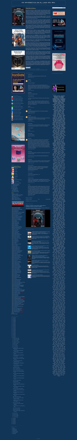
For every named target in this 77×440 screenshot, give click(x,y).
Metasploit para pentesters (19, 296)
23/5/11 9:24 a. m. (31, 90)
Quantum (59, 160)
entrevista (63, 217)
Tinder (63, 249)
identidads (59, 369)
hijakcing (54, 368)
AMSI (59, 300)
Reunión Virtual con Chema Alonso (18, 98)
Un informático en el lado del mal (38, 2)
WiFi (56, 123)
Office (53, 154)
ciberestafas (63, 160)
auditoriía (55, 362)
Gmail (64, 134)
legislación (58, 173)
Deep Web (59, 179)
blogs (59, 135)
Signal (56, 293)
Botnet (58, 171)
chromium (60, 296)
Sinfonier (56, 181)
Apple (58, 107)
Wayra (54, 147)
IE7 (62, 229)
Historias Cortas (17, 221)
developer (59, 151)
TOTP (62, 169)
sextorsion (54, 227)
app (63, 203)
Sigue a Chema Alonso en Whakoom (18, 103)
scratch (63, 244)
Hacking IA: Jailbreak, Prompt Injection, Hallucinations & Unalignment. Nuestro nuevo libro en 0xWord (36, 206)
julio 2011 (14, 344)
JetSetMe (64, 339)
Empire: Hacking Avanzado (18, 250)
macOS (55, 175)
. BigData (64, 321)
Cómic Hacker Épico (17, 280)
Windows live (60, 250)
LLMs (58, 112)
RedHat (61, 221)
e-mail (63, 112)
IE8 (59, 276)
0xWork (53, 322)
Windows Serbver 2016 (55, 314)
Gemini (62, 139)
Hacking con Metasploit (18, 262)
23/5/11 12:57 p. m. (31, 149)
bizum (64, 315)
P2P (64, 183)
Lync (60, 342)
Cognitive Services (56, 121)
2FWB (57, 245)
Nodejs (57, 266)
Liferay (59, 341)
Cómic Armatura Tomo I (18, 259)
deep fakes (54, 223)
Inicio (39, 199)
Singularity (59, 293)
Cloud (57, 146)
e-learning (63, 297)
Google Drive (55, 275)
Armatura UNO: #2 (17, 248)
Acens (57, 272)
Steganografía (55, 249)
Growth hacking (60, 264)
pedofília (60, 370)
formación (60, 101)
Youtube (55, 128)
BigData (60, 121)
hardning (64, 367)
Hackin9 (55, 276)
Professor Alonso (15, 187)
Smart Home (55, 207)
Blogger (54, 194)
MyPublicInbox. (54, 346)
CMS (63, 228)
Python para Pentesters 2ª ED (19, 282)
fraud (62, 318)
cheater (57, 296)
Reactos (62, 291)
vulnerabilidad (54, 300)
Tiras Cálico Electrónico (18, 251)
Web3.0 (64, 268)
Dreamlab (14, 171)
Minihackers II (17, 210)
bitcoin (60, 126)
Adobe (59, 227)
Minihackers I (17, 211)
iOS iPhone (61, 368)
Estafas (64, 115)
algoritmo (60, 232)
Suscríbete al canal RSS (16, 115)
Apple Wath (63, 324)
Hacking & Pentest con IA (18, 212)
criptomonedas (58, 127)
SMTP (58, 241)
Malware (62, 102)
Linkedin (59, 182)
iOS (60, 112)
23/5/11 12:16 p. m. (31, 136)
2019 (13, 326)
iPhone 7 (60, 319)
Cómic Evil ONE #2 (17, 252)
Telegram (62, 150)
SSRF (60, 267)
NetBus (54, 347)
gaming (64, 154)
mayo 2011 (15, 347)
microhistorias (55, 149)
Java (64, 153)
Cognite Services (62, 273)
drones (63, 196)
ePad (58, 363)
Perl (61, 266)
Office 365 (57, 199)
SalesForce (57, 292)
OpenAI (59, 146)
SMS (63, 137)
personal (55, 113)
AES (64, 271)
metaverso (59, 153)
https (56, 153)
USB (58, 193)
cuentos (64, 204)
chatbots (63, 207)
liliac (53, 320)
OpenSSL (54, 225)
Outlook (58, 216)
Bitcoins (54, 132)
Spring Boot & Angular (18, 257)
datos (58, 176)
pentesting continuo (59, 244)
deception (57, 270)
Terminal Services (62, 161)
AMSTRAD (60, 197)
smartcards (60, 299)
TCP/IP (57, 231)
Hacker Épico (16, 295)
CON (61, 129)
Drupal (53, 247)
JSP (55, 265)
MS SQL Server (59, 169)
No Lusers (58, 108)
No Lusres (56, 347)
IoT (55, 135)
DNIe (55, 201)
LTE (53, 288)
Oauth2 (54, 199)
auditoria (62, 315)
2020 (13, 325)
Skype (61, 202)
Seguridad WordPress (18, 272)
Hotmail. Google (54, 336)
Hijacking (62, 162)
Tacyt (55, 154)
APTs (53, 272)
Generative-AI (59, 114)
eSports (54, 298)
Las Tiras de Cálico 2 (18, 228)
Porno (53, 248)
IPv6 (53, 131)
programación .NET (62, 181)
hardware (62, 125)
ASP (54, 253)
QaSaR (29, 138)
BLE (53, 201)
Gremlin (62, 247)
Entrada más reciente (29, 199)
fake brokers (59, 318)
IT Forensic (14, 174)
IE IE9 (63, 129)
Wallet (57, 250)
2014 (13, 333)
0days (55, 245)
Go (55, 247)
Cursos (55, 102)
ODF (59, 168)
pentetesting (64, 371)
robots (54, 161)
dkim (57, 196)
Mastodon (58, 230)
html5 (63, 226)
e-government (63, 317)
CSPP (64, 197)
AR (62, 322)
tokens (59, 129)
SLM (63, 221)
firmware (61, 365)
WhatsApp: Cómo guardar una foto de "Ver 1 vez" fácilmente (40, 236)
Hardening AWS (17, 223)
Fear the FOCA (15, 186)
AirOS (57, 323)
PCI (56, 290)
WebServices (63, 294)
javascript (56, 147)
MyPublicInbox (55, 100)
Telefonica (60, 249)
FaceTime (54, 264)
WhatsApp (54, 115)
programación (63, 128)
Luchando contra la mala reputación (18, 388)
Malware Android (17, 276)
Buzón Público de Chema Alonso (17, 99)
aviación (64, 295)
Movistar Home (58, 122)
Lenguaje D (56, 341)
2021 (13, 324)
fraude (62, 122)
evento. (61, 364)
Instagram (54, 169)
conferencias (62, 99)
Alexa (58, 177)
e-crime (58, 145)
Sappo (64, 248)
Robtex (64, 291)
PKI (56, 225)
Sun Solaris (58, 203)
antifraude (54, 270)
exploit (59, 130)
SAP (53, 292)
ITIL (64, 336)
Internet (55, 108)
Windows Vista (63, 124)
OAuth (64, 206)
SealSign (60, 216)
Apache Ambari (60, 323)
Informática (54, 337)
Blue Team (57, 194)
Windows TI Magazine (59, 185)
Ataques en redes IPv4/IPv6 (18, 300)
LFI (64, 229)
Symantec (58, 312)
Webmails (54, 183)
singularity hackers (55, 168)
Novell (64, 247)
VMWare (60, 294)
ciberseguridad (62, 98)
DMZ (57, 229)
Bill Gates (62, 245)
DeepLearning (62, 175)
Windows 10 (57, 136)
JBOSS (61, 287)
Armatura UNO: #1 (17, 249)
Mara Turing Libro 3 (17, 235)
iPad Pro (64, 368)
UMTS (54, 250)
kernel (54, 205)
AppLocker (60, 324)
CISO (63, 205)
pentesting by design (55, 371)
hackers (60, 104)
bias (55, 196)
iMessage (54, 244)
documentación (55, 174)
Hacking (55, 95)
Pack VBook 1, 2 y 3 (15, 196)
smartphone (56, 162)
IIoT (61, 336)
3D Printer (63, 200)
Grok (62, 275)
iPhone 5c (57, 319)
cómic (61, 172)
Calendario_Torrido (56, 178)
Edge (59, 219)
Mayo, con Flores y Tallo (16, 402)
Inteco (59, 337)
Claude (64, 168)
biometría (60, 155)
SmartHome (59, 158)
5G (64, 252)
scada (57, 197)
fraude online (62, 145)
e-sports (61, 226)
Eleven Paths (62, 107)
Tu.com (54, 185)
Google (58, 99)
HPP (64, 275)
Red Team (16, 260)
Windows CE (62, 313)
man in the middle (63, 298)
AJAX (59, 322)
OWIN (64, 347)
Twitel (57, 184)
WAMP (53, 358)
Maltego (60, 277)
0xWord (62, 97)
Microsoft (60, 115)
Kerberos (58, 265)
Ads (53, 224)
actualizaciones (55, 295)
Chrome (55, 152)
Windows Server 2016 (18, 199)
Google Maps (58, 247)
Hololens (63, 335)
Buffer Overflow (59, 239)
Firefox (54, 134)
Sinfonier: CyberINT (17, 275)
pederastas (55, 320)
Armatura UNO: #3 (17, 247)
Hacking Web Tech (17, 274)
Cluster (16, 278)
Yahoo (64, 185)
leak (59, 147)
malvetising (64, 369)
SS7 (54, 292)
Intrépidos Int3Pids (15, 381)
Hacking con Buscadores (17, 306)
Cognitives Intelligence (61, 246)
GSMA (55, 220)
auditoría (60, 116)
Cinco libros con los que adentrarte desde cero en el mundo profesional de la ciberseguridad (40, 241)
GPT (60, 138)
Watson (58, 358)
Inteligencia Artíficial (55, 338)
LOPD (60, 171)
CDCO (56, 254)
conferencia (55, 151)
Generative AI (62, 130)
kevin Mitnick (58, 223)
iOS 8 (58, 368)
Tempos (60, 109)
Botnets (59, 162)
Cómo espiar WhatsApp (35, 265)
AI (58, 97)
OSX (54, 290)
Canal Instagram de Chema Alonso (18, 119)
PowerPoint (54, 291)
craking (60, 362)
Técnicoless (62, 152)
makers (62, 170)
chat (57, 183)
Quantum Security (17, 209)
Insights (57, 337)
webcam (54, 180)
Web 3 (61, 358)
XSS (56, 129)
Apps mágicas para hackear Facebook (37, 274)
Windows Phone (56, 232)
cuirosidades (54, 363)
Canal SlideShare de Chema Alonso (18, 116)
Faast (60, 149)
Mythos (62, 289)
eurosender (58, 364)
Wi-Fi (64, 242)
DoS (59, 229)
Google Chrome (55, 137)
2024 (13, 320)
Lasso (63, 276)
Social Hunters (17, 229)
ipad (54, 129)
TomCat (62, 312)
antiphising (59, 315)
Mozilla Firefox (63, 182)
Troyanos (58, 152)
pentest (59, 103)
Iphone (64, 104)
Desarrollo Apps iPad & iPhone (19, 299)
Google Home (62, 209)
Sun (60, 199)
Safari (62, 225)
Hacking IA (16, 208)
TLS (58, 249)
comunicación (55, 297)
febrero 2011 (15, 415)
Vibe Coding (57, 242)
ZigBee (59, 361)
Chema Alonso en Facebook (17, 112)
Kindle (57, 340)
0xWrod (56, 322)
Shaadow (64, 292)
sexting (57, 205)
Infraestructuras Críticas (18, 271)
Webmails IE (54, 359)
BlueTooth (55, 150)
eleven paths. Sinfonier (62, 363)
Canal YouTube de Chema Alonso (18, 118)
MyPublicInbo (58, 345)
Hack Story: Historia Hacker (17, 380)
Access (55, 272)
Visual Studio (58, 222)
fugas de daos (61, 366)
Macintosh (57, 288)
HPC (54, 335)
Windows (54, 106)
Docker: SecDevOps (17, 261)
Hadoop (63, 240)
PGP (62, 192)
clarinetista (29, 133)
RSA (64, 195)
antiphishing (63, 199)
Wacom (55, 358)
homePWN (54, 319)
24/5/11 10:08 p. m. (31, 175)
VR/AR (54, 179)
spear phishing (60, 205)
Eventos (58, 95)
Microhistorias (16, 294)
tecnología (61, 208)
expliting (57, 365)
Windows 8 (55, 145)
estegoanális (56, 318)
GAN (56, 206)
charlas (58, 102)
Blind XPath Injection (59, 228)
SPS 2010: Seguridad (17, 309)
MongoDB (54, 266)
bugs (59, 124)
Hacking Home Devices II (18, 213)
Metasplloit (56, 344)
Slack (62, 293)
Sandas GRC (63, 267)
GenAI (57, 105)
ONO (58, 347)
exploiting (57, 134)
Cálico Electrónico (15, 188)
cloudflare (57, 156)
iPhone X (62, 319)
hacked (59, 148)
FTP (61, 219)
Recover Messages (57, 248)
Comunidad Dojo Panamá (16, 179)
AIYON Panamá (15, 181)
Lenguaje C (55, 277)
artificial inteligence (60, 295)
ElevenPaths (55, 101)
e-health (57, 217)
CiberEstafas (16, 232)
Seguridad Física (62, 131)
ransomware (54, 171)
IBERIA (60, 336)
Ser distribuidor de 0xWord (15, 184)
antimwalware (56, 315)
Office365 (56, 195)
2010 (13, 418)
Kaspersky (63, 287)
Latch (58, 104)
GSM (56, 182)
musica (54, 299)
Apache (61, 132)
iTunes (53, 369)
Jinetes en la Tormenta (18, 238)
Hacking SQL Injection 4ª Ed (19, 301)
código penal (53, 317)
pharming (64, 320)
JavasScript (58, 339)
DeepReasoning (57, 240)
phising (53, 321)
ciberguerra (56, 148)
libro (57, 135)
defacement (63, 251)
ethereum (59, 174)
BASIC (63, 253)
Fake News (57, 157)
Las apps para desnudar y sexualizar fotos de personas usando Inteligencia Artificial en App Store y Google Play (41, 231)
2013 (13, 334)
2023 (13, 321)
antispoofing (57, 243)
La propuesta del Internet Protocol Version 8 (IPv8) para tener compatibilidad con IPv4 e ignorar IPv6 (40, 270)
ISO (63, 336)
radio (62, 153)
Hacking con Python (17, 281)
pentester (54, 172)
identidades (56, 369)
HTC (55, 335)
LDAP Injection (55, 160)
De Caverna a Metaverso (18, 226)
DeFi (59, 209)
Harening (61, 335)
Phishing (53, 124)
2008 (13, 421)
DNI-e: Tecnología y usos (17, 308)
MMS (53, 343)
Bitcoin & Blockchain (17, 269)
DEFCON (57, 209)
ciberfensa (54, 316)
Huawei (57, 336)
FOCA (57, 109)
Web (59, 358)
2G (63, 252)
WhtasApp (58, 359)
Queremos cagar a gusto (16, 409)
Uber (57, 294)
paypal (56, 252)
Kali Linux (63, 159)
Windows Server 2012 (18, 297)
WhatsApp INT (17, 225)
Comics (58, 106)
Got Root (16, 273)
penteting (57, 299)
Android (55, 107)
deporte (61, 243)
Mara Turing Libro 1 (17, 237)
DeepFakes (58, 128)
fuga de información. (57, 366)
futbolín (64, 366)
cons (54, 138)
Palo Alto (61, 290)
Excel (60, 159)
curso (59, 172)
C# (56, 273)
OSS (62, 347)
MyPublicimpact (14, 430)
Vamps (61, 268)
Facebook (62, 113)
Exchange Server (61, 184)
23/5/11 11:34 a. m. (31, 131)
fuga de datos (62, 136)
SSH (56, 193)
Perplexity (61, 178)
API (56, 179)
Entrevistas (59, 111)
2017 (13, 329)
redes (57, 116)
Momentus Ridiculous (61, 198)
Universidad (56, 110)
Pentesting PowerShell (18, 279)
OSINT (57, 124)
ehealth (60, 217)
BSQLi (64, 208)
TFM (60, 312)
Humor (63, 101)
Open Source (55, 130)
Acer (55, 323)
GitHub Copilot (59, 220)
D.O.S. (54, 209)
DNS (53, 135)
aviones (54, 296)
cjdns (63, 316)
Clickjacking (54, 229)
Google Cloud (55, 198)
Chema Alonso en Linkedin (16, 113)
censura (54, 251)
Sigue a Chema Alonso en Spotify (18, 106)
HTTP (59, 150)
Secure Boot (60, 292)
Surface (54, 312)
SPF (53, 196)
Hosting (57, 276)
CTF (58, 254)
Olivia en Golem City (18, 214)
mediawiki (55, 370)
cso (60, 251)
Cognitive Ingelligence (62, 254)
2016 (13, 330)
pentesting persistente (56, 208)
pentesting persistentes (59, 320)
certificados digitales (55, 204)
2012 (13, 335)
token (58, 159)
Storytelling (16, 224)
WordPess (54, 361)
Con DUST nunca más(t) (16, 382)
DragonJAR (14, 168)
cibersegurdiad (61, 316)
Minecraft (61, 344)
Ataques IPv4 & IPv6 (17, 198)
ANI (61, 322)
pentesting (56, 97)
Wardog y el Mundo (17, 292)
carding (63, 250)
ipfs (64, 319)
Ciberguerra (16, 215)
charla (64, 171)
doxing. (57, 363)
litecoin (56, 271)
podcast (62, 135)
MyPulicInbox (61, 346)
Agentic (60, 180)
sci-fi (61, 200)
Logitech (54, 342)
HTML (62, 180)
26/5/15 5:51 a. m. (31, 195)
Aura (57, 115)
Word (53, 315)
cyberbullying (57, 226)
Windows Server (55, 126)
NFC (54, 195)
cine (61, 168)
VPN (61, 173)
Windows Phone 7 (58, 360)
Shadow (54, 293)
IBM (64, 180)
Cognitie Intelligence (55, 274)
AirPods (56, 253)
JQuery (56, 339)
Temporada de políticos (16, 367)
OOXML (61, 157)
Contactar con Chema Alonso (17, 96)
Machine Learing (59, 343)
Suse (63, 293)
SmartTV (62, 146)
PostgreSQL (54, 267)
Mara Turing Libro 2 (17, 236)
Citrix (58, 149)
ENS (56, 192)
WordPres (57, 361)
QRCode (57, 291)
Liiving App (61, 341)
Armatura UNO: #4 (17, 246)
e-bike (60, 297)
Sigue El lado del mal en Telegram (17, 100)
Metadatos (60, 110)
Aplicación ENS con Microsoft (18, 302)
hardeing (59, 367)
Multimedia (54, 216)
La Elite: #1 (16, 245)
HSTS (61, 240)
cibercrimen (60, 123)
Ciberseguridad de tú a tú (18, 227)
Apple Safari (56, 224)
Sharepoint (54, 222)
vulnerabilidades (62, 193)
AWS (57, 227)
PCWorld (62, 148)
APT (60, 156)
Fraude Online (16, 305)
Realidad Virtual (58, 221)
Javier (29, 115)
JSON (61, 276)
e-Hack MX (14, 176)
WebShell (64, 358)
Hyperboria (56, 287)
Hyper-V (54, 287)
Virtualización (61, 242)
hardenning (61, 367)
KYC (53, 340)
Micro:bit (60, 289)
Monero (63, 265)
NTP (64, 289)
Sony (56, 268)
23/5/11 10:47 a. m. (31, 113)
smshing (63, 299)
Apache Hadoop (60, 253)
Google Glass (59, 275)
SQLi (53, 181)
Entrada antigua (48, 199)
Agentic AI (57, 218)
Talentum (58, 154)
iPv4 (54, 146)
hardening (56, 103)
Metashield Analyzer (55, 289)
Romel (29, 109)
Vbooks (54, 226)
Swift (55, 312)
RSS (64, 179)
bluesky (57, 362)
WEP (60, 313)
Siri (58, 181)
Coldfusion (59, 274)
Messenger (58, 206)
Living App (63, 149)
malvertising (59, 271)
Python (54, 116)
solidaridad (56, 321)
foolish (54, 200)
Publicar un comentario (29, 197)
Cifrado (55, 125)
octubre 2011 (15, 340)
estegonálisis (55, 364)
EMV (62, 274)
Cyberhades (14, 433)
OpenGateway (61, 195)
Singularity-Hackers (15, 431)
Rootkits (61, 230)
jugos (61, 369)
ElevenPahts (60, 224)
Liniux (64, 341)
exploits (61, 154)
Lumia (58, 342)
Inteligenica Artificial (60, 338)
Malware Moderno (17, 233)
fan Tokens (63, 155)
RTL (59, 291)
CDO (57, 172)
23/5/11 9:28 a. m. (31, 107)
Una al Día (15, 307)
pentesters (57, 175)
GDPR (64, 194)
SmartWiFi (54, 184)
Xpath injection (60, 269)
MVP (64, 220)
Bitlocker (54, 254)
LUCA (63, 114)
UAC (57, 155)
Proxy (58, 161)
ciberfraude (57, 316)
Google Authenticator (59, 201)
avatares (63, 232)
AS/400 (64, 322)
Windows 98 (61, 359)
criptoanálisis (60, 204)
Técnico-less (54, 155)
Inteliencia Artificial (63, 337)
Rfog (28, 79)
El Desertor (29, 173)
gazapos (53, 367)
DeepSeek (55, 176)
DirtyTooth (60, 194)
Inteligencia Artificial (55, 98)
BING (58, 131)
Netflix (61, 206)
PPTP (56, 241)
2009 (13, 419)
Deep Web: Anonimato (18, 277)
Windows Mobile (62, 231)
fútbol (63, 243)
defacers (58, 297)
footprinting (59, 170)
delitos (53, 252)
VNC (58, 313)
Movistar (63, 123)
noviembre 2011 (15, 339)
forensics (59, 183)
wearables (61, 321)
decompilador (57, 317)
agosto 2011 (15, 343)
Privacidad (55, 99)
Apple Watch (63, 272)
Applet (54, 273)
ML (64, 184)
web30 (61, 252)
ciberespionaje (61, 133)
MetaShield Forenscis (62, 288)
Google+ (57, 264)
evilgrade (56, 298)
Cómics (55, 114)
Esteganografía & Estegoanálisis (19, 285)
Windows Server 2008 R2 (62, 314)
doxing (60, 196)
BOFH (59, 245)
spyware (64, 223)
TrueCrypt (59, 268)
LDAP (54, 156)
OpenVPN (59, 266)
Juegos (56, 131)
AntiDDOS (62, 227)
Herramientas (58, 125)
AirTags (61, 300)
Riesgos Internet (17, 258)
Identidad (60, 105)
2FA (61, 127)
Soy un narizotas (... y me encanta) (18, 357)
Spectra (63, 109)
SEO (63, 178)
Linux (63, 105)
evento (55, 218)
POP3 (58, 290)
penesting (63, 370)
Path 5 (64, 192)
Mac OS (56, 343)
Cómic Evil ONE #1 (17, 256)
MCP (55, 288)
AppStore (60, 272)
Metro (59, 344)
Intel (62, 220)
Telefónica (63, 100)
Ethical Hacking (17, 197)
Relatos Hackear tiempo (18, 234)
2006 (13, 423)
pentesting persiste (60, 371)
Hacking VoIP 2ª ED (17, 293)
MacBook (63, 224)
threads (59, 321)
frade (53, 366)
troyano (54, 182)
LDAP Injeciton (63, 340)
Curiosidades (61, 96)
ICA (54, 241)
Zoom (63, 269)
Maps (60, 265)
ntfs (58, 370)
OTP (57, 202)
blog (58, 133)
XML (57, 269)
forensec (64, 365)
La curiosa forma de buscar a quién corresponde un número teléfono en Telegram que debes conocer (40, 246)
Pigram (64, 266)
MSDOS (55, 230)
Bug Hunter (16, 207)
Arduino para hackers (18, 195)
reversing (60, 176)
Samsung (61, 241)
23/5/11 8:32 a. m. (31, 77)
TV (64, 225)
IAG (54, 265)
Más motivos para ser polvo (17, 396)
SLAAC (62, 248)
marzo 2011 (15, 414)
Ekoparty (14, 173)
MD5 (62, 342)
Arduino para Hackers (17, 254)
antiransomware (59, 207)
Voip (63, 173)
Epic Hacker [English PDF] (18, 283)
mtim (56, 370)
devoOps (61, 317)
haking (64, 318)
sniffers (54, 192)
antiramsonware (63, 361)
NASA (64, 346)
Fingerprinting (62, 106)
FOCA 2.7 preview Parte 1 (16, 368)
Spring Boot (16, 253)
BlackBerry (55, 246)
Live (57, 277)
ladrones (54, 271)
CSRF (54, 206)
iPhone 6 (59, 298)
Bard (62, 183)
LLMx (53, 341)
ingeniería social (57, 200)
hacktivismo (63, 174)
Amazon (63, 151)
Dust (62, 179)
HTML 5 (64, 264)
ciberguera (63, 296)
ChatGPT (58, 113)
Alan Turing (64, 300)
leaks (61, 223)
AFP (57, 300)
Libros (60, 100)
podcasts (60, 134)
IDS (61, 229)
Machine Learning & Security (19, 255)
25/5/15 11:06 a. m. (31, 182)
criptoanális (62, 362)
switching (62, 271)
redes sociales (58, 139)
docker (54, 153)
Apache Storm (57, 324)
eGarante (60, 270)
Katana (55, 340)
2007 (13, 422)
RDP (59, 202)
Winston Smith (30, 165)
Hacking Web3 (17, 222)
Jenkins (61, 339)
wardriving (58, 252)
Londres (56, 342)
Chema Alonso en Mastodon (16, 109)
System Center (54, 294)
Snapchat (54, 268)
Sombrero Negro (17, 231)
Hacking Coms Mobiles (18, 303)
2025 (13, 319)
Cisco (62, 239)
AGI (57, 322)
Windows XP (63, 147)
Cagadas (58, 273)
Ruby (54, 193)
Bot (55, 239)
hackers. (56, 367)
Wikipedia (55, 269)
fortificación (57, 138)
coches (54, 217)
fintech (59, 365)
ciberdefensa (57, 251)
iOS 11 (56, 368)
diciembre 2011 (15, 338)
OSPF (60, 347)
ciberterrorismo (63, 222)
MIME (64, 342)
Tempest (63, 216)
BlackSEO (61, 177)
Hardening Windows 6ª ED (18, 304)
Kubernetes (16, 230)
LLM (54, 105)
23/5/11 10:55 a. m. (31, 121)
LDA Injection (59, 340)
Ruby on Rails (59, 225)
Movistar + (60, 137)
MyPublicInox (58, 346)
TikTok (61, 203)
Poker (63, 290)
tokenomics (58, 132)
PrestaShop (57, 267)
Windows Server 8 (62, 360)
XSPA (54, 243)
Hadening (58, 335)
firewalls (63, 270)
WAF (59, 231)
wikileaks (57, 180)
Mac (62, 171)
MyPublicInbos (62, 345)
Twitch (56, 313)
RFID (54, 221)
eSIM (53, 318)
